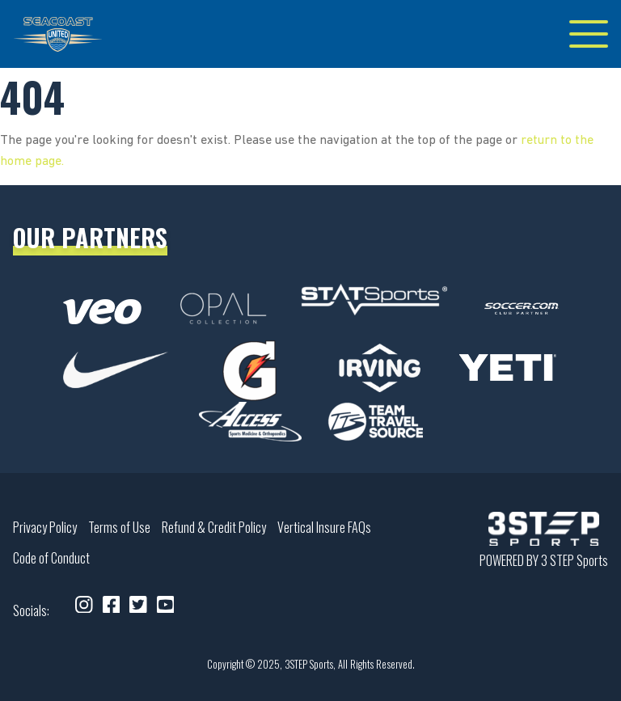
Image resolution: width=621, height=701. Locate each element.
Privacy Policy (45, 527)
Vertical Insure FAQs (324, 527)
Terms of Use (119, 527)
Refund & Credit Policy (214, 527)
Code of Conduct (51, 558)
